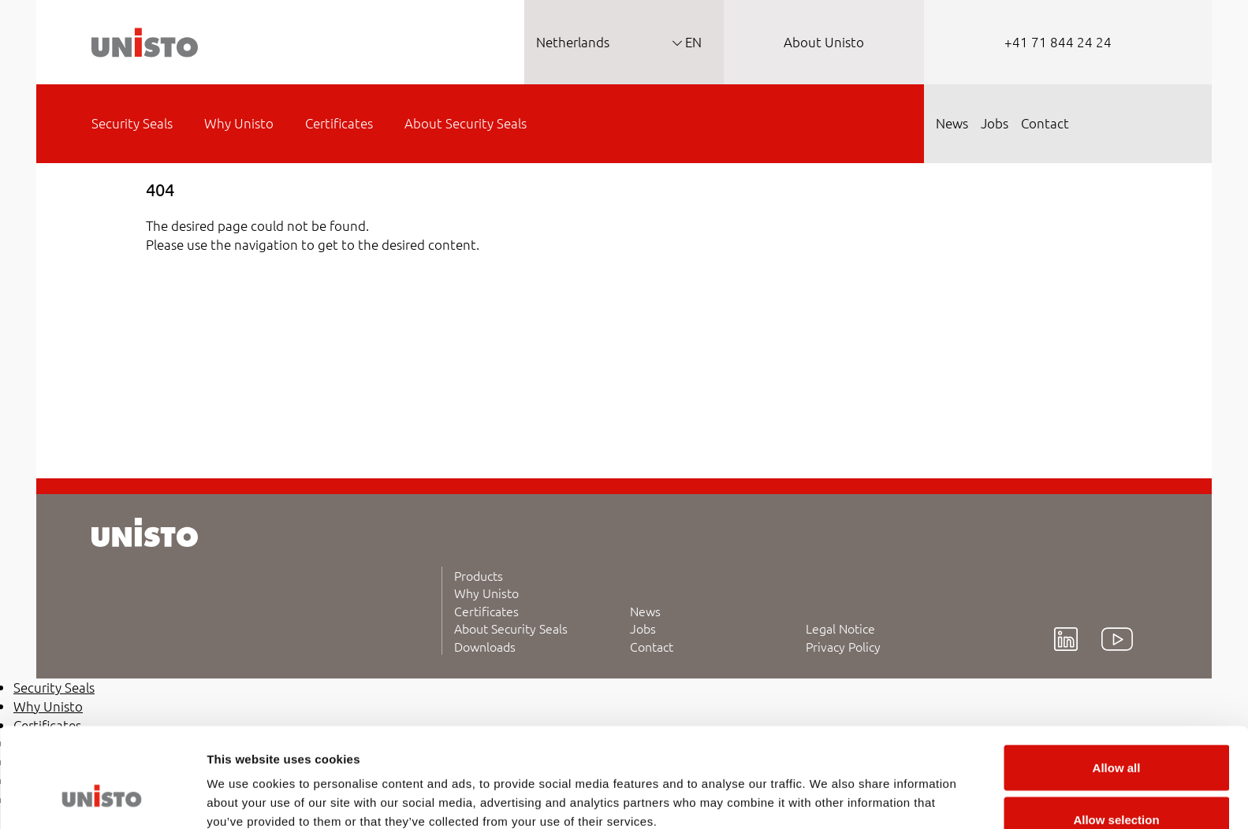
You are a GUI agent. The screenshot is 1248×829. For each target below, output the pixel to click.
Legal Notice (840, 628)
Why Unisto (486, 592)
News (645, 610)
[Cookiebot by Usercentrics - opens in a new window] (102, 798)
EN (692, 41)
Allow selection (1116, 735)
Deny (1116, 787)
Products (478, 575)
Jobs (643, 628)
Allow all (1117, 683)
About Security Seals (511, 628)
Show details (827, 788)
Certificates (486, 610)
